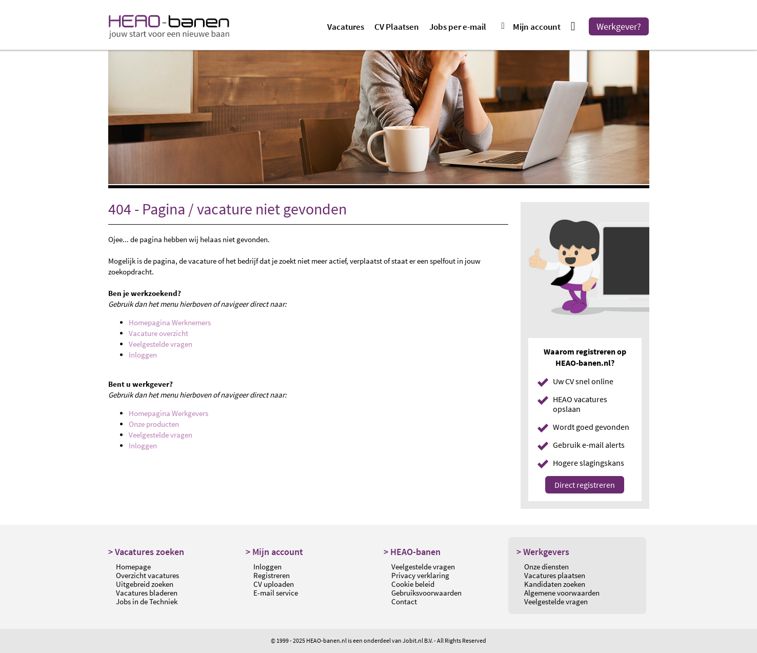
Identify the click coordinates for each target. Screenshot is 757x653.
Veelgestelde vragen (160, 344)
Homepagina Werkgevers (168, 413)
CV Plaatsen (396, 26)
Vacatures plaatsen (554, 575)
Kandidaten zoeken (554, 584)
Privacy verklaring (420, 575)
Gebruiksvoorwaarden (426, 592)
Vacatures (345, 26)
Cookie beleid (412, 584)
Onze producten (154, 424)
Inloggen (143, 355)
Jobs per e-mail (457, 26)
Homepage (133, 566)
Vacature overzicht (158, 333)
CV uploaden (273, 584)
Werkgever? (618, 26)
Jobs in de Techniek (146, 601)
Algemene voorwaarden (562, 592)
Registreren (271, 575)
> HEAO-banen (412, 552)
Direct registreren (584, 485)
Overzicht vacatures (147, 575)
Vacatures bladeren (146, 592)
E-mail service (275, 592)
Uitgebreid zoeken (144, 584)
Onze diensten (546, 566)
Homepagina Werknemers (170, 322)
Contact (404, 601)
